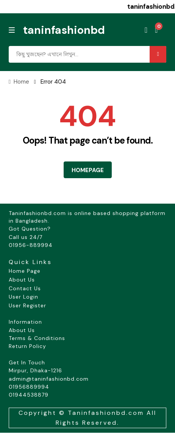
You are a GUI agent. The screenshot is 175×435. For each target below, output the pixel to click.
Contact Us (25, 288)
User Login (23, 296)
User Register (27, 305)
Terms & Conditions (37, 338)
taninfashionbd (64, 30)
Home (21, 81)
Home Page (25, 270)
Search (158, 54)
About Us (22, 279)
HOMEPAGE (88, 170)
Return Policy (27, 346)
